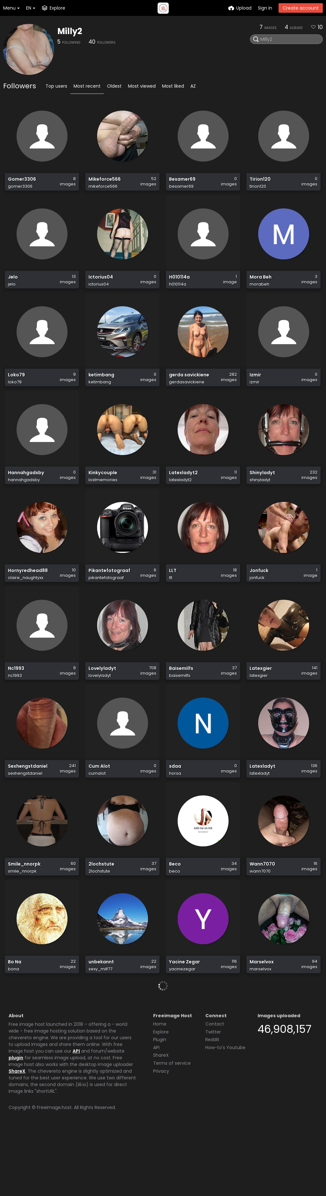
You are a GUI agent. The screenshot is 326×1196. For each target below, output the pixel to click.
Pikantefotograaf (109, 603)
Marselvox (262, 1024)
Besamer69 (182, 182)
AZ (193, 86)
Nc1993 (16, 708)
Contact (214, 1090)
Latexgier (261, 708)
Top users (56, 86)
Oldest (114, 86)
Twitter (213, 1098)
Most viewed (142, 86)
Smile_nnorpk (24, 919)
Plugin (159, 1105)
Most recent (87, 86)
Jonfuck (259, 603)
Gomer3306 (22, 182)
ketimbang (101, 393)
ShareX (17, 1137)
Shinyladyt (262, 498)
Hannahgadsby (26, 498)
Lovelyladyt (102, 708)
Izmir (255, 393)
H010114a (179, 288)
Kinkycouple (103, 498)
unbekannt (101, 1024)
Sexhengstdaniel (27, 813)
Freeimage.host (54, 1173)
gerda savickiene (189, 393)
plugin (16, 1123)
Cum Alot (99, 813)
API (76, 1117)
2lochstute (101, 919)
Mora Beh (261, 288)
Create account (301, 8)
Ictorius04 (101, 288)
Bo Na (14, 1024)
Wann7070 (262, 919)
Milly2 (69, 31)
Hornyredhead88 (28, 603)
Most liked (173, 86)
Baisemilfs (181, 708)
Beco (175, 919)
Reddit (212, 1105)
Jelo (13, 288)
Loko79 (16, 393)
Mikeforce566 (105, 182)
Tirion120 (260, 182)
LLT (172, 603)
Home (160, 1090)
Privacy (161, 1137)
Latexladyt (262, 813)
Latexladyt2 (183, 498)
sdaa (175, 813)
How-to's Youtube (225, 1113)
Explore (161, 1098)
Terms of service (172, 1129)
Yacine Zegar (184, 1024)
